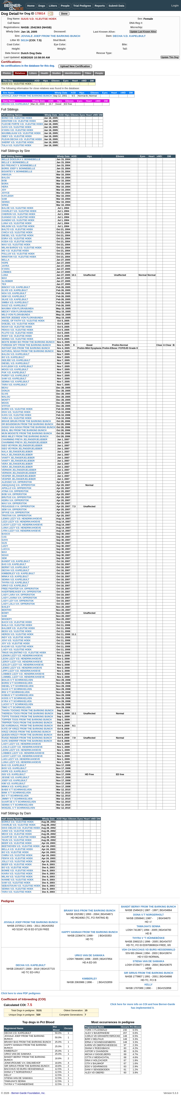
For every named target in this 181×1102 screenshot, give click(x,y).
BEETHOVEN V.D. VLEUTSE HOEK (21, 846)
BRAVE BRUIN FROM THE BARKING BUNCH (26, 421)
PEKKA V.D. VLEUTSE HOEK (17, 329)
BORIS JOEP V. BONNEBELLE (18, 168)
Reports (100, 5)
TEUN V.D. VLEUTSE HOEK (17, 840)
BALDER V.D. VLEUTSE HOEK (18, 628)
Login (175, 5)
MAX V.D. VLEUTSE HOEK (16, 244)
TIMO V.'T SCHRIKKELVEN (16, 707)
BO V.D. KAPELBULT (13, 357)
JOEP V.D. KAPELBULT (14, 780)
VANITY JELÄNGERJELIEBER (18, 457)
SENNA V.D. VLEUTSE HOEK (17, 339)
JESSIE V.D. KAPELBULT (15, 777)
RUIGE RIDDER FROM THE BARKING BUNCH (27, 737)
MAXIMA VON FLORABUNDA (18, 308)
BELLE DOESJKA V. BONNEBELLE (21, 159)
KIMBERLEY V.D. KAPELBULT (18, 573)
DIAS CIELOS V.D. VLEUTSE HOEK (21, 828)
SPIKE (5, 205)
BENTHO (6, 610)
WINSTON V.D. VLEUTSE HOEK (19, 256)
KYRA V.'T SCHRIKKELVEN (16, 701)
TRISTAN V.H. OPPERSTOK (17, 515)
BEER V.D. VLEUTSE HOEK (17, 843)
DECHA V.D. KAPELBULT (129, 35)
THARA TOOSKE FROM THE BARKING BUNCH (27, 710)
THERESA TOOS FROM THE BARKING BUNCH (27, 713)
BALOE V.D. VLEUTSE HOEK (17, 208)
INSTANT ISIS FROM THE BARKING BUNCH (26, 348)
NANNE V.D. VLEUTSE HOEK (18, 879)
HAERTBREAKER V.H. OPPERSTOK (21, 591)
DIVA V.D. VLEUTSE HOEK (16, 412)
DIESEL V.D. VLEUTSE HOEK (18, 235)
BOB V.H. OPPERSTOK (14, 494)
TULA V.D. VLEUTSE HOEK (16, 145)
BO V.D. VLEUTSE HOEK (15, 852)
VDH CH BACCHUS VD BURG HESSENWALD (148, 949)
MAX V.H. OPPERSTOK (14, 503)
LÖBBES (6, 272)
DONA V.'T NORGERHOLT (148, 914)
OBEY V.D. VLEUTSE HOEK (17, 136)
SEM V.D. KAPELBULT (14, 296)
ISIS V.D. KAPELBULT (14, 774)
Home (31, 5)
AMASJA (6, 174)
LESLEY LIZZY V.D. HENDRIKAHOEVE (23, 664)
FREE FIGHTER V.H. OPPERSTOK (20, 588)
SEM (4, 558)
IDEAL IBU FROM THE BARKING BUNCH (24, 430)
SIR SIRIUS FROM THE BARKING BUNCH (148, 972)
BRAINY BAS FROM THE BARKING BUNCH (89, 910)
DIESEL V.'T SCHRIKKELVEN (17, 686)
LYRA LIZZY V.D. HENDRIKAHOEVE (21, 530)
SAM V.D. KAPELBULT (14, 378)
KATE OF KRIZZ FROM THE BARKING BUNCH (27, 728)
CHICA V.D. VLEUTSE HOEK (17, 232)
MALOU (6, 396)
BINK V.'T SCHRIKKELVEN (16, 792)
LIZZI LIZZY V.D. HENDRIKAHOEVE (21, 521)
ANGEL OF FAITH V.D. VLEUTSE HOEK (23, 320)
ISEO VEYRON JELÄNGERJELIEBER (22, 445)
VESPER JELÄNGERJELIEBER (19, 476)
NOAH (5, 555)
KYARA (6, 269)
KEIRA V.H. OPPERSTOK (15, 500)
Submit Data (116, 5)
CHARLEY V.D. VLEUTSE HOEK (19, 211)
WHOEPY (7, 619)
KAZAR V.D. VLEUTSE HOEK (17, 646)
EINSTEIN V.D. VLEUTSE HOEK (19, 121)
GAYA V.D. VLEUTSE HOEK (16, 127)
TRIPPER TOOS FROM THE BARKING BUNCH (27, 722)
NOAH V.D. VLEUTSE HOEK (17, 326)
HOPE (5, 262)
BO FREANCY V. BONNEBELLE (19, 165)
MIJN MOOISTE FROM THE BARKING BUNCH (27, 433)
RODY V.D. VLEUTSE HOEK (17, 336)
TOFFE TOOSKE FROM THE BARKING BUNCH (27, 716)
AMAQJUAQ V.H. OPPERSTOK (18, 485)
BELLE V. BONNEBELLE (15, 162)
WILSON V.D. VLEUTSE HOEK (18, 226)
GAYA (5, 540)
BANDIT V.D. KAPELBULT (16, 561)
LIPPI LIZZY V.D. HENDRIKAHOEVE (21, 670)
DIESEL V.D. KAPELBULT (16, 363)
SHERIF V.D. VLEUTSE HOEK (18, 142)
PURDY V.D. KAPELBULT (15, 375)
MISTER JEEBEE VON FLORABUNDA (22, 317)
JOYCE (5, 192)
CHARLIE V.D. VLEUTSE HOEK (19, 825)
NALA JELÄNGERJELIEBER (17, 451)
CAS (4, 537)
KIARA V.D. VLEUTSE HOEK (17, 873)
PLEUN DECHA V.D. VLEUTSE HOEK (22, 139)
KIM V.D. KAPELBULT (13, 783)
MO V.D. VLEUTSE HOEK (15, 250)
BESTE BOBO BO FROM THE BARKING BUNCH (28, 342)
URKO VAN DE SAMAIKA (89, 955)
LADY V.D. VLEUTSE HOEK (17, 649)
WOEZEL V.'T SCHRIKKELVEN (18, 807)
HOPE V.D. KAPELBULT (15, 771)
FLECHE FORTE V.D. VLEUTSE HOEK (22, 124)
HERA (5, 186)
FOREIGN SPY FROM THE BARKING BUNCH (26, 345)
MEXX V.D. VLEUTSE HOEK (17, 834)
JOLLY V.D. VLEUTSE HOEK (17, 861)
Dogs (41, 5)
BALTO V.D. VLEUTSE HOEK (17, 229)
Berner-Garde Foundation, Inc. (28, 1093)
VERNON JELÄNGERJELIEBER (19, 470)
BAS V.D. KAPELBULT (14, 564)
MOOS (5, 403)
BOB (4, 180)
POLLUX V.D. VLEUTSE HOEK (18, 253)
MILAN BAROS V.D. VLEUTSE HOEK (22, 247)
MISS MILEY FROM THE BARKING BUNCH (25, 436)
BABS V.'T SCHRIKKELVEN (17, 789)
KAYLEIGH (7, 196)
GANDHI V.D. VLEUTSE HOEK (18, 220)
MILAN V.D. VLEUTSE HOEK (17, 876)
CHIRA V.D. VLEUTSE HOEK (17, 855)
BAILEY (6, 607)
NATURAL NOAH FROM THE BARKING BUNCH (27, 351)
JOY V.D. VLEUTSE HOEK (16, 643)
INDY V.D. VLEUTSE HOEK (16, 637)
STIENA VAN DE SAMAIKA (148, 961)
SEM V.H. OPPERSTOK (14, 509)
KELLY (149, 984)
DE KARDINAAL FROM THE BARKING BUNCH (27, 725)
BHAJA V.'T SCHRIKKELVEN (17, 680)
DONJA (6, 390)
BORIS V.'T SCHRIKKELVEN (17, 683)
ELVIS (5, 393)
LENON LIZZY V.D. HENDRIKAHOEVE (22, 655)
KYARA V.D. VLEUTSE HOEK (17, 130)
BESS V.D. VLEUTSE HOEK (17, 631)
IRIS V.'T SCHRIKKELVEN (16, 692)
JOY (4, 189)
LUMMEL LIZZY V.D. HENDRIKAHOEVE (23, 677)
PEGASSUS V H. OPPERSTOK (18, 506)
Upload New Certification (75, 66)
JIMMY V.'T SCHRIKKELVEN (17, 798)
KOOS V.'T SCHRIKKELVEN (17, 698)
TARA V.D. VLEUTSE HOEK (16, 891)
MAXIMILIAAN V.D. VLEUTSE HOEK (21, 133)
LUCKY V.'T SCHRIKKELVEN (17, 704)
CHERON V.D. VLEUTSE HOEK (18, 214)
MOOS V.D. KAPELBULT (15, 369)
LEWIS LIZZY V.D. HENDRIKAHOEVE (22, 518)
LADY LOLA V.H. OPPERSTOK (18, 603)
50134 (25, 40)
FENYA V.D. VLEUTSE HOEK (17, 858)
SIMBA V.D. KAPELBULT (15, 302)
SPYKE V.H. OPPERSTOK (16, 512)
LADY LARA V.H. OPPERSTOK (18, 594)
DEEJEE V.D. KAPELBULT (16, 360)
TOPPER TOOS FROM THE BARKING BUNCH (27, 719)
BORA (5, 183)
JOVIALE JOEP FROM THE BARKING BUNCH (50, 35)
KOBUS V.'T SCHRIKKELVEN (17, 695)
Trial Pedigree (82, 5)
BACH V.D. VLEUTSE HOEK (17, 622)
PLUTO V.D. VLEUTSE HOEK (17, 333)
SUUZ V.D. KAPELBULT (14, 305)
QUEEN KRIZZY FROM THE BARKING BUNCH (27, 734)
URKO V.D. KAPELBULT (15, 585)
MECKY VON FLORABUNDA (17, 311)
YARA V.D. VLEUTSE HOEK (17, 418)
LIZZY (5, 546)
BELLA (5, 259)
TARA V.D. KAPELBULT (14, 384)
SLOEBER (7, 281)
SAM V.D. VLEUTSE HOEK (16, 882)
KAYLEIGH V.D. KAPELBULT (17, 366)
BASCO (6, 533)
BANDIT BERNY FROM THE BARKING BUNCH (148, 906)
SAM (4, 199)
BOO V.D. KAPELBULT (14, 768)
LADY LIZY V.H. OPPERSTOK (18, 600)
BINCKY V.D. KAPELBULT (16, 287)
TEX (4, 284)
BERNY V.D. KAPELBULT (15, 567)
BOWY (5, 613)
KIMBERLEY (89, 978)
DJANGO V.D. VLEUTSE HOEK (18, 217)
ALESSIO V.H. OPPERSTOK (17, 482)
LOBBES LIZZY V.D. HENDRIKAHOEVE (23, 674)
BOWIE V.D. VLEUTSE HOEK (17, 870)
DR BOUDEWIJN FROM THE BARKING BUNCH (27, 424)
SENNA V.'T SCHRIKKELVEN (17, 804)
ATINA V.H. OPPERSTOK (15, 491)
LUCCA (6, 549)
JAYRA (5, 266)
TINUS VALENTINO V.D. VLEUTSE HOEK (24, 652)
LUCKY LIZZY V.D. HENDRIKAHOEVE (22, 524)
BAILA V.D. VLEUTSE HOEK (17, 625)
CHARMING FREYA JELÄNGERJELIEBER (24, 439)
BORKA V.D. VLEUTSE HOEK (18, 821)
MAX (4, 278)
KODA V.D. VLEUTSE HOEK (17, 241)
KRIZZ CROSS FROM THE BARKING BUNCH (26, 731)
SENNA (6, 202)
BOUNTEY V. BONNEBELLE (17, 171)
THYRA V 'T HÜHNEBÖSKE (148, 938)
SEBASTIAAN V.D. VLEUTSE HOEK (21, 885)
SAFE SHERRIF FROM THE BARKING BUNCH (27, 741)
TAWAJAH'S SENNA (148, 926)
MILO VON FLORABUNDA (16, 314)
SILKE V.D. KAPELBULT (15, 299)
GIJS (4, 543)
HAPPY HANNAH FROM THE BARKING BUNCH (90, 932)
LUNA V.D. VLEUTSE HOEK (17, 223)
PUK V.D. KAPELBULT (14, 372)
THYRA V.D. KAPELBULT (15, 582)
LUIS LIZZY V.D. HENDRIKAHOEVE (21, 759)
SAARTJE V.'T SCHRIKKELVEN (19, 801)
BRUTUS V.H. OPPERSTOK (16, 497)
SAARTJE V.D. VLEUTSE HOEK (19, 837)
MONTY (6, 399)
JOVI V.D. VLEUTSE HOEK (16, 640)
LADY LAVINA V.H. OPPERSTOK (19, 597)
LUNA (5, 275)
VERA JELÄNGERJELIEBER (17, 463)
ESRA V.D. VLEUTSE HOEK (17, 238)
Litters (53, 5)
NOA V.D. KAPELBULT (14, 293)
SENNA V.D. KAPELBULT (15, 381)
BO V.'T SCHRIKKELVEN (15, 795)
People (65, 5)
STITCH (6, 406)
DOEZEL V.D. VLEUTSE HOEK (18, 323)
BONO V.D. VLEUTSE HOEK (17, 118)
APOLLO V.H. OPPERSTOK (16, 488)
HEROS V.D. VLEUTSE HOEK (18, 634)
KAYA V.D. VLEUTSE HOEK (16, 415)
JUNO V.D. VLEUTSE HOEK (17, 831)
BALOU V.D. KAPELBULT (15, 354)
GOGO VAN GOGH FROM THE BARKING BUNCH (28, 427)
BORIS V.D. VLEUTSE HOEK (17, 409)
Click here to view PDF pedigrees (20, 993)
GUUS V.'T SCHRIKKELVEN (17, 689)
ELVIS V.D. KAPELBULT (15, 290)
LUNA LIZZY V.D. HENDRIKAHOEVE (21, 527)
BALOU (6, 177)
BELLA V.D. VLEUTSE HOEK (17, 849)
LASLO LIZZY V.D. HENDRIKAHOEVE (22, 747)
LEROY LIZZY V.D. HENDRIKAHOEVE (22, 661)
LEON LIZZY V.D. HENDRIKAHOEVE (21, 658)
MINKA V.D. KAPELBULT (15, 576)
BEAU (5, 387)
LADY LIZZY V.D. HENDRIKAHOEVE (21, 744)
